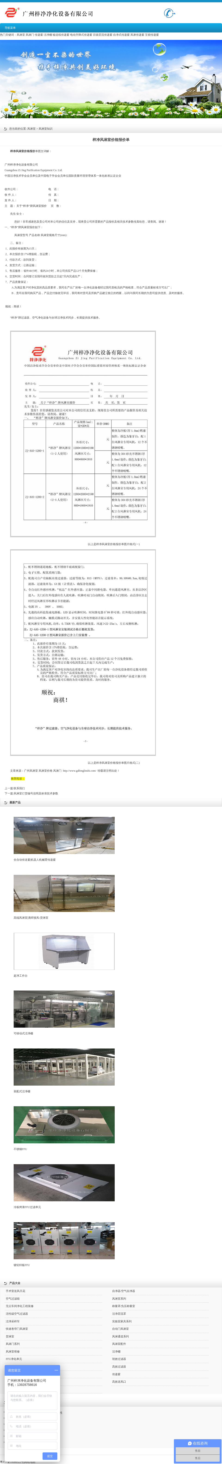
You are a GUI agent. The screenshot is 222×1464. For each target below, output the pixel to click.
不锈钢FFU (64, 1128)
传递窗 (39, 34)
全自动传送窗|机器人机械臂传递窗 (64, 839)
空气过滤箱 (13, 1298)
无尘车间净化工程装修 (20, 1306)
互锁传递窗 (152, 34)
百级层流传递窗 (102, 34)
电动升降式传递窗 (81, 34)
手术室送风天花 (15, 1291)
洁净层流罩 (119, 1313)
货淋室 (10, 1336)
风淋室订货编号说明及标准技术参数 (36, 793)
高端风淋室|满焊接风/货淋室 (64, 897)
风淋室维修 (13, 1351)
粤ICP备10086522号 (12, 1462)
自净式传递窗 (121, 34)
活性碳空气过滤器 (17, 1313)
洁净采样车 (13, 1321)
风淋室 (21, 34)
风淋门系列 (13, 1344)
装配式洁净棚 (64, 1070)
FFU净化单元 (14, 1359)
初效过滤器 (119, 1359)
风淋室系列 (119, 1298)
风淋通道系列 (120, 1336)
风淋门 (30, 34)
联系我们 (19, 788)
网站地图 (29, 1462)
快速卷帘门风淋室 (17, 1328)
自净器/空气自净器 (123, 1291)
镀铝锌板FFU (64, 1244)
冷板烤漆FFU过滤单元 (64, 1186)
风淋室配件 (119, 1344)
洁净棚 (48, 34)
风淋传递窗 (137, 34)
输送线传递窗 (61, 34)
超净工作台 (64, 955)
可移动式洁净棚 (64, 1013)
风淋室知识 (45, 128)
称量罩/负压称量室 (123, 1306)
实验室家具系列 (122, 1321)
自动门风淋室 (120, 1328)
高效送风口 (119, 1381)
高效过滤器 (119, 1366)
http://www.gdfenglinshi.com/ (79, 770)
